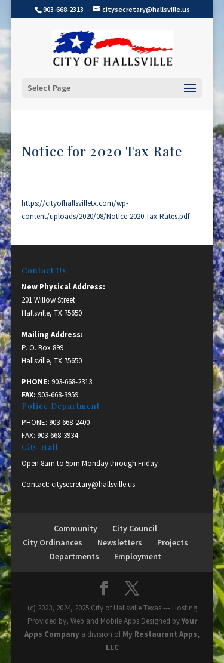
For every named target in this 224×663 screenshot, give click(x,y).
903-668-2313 (71, 382)
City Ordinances (52, 542)
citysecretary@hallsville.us (93, 484)
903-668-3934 (57, 435)
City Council (134, 528)
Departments (74, 556)
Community (75, 528)
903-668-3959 (58, 395)
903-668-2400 (69, 422)
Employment (137, 556)
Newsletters (119, 542)
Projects (172, 542)
